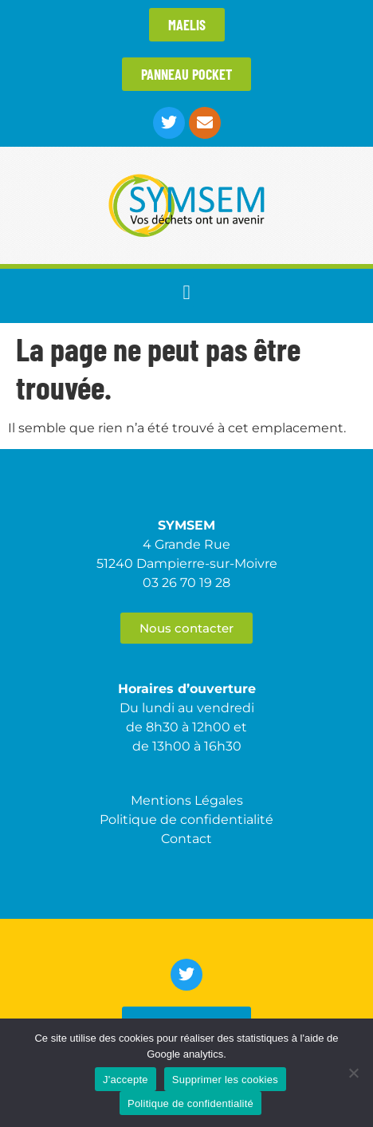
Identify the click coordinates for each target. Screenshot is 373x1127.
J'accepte (125, 1080)
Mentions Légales (187, 800)
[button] (186, 292)
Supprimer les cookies (225, 1080)
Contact (186, 838)
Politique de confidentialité (190, 1103)
